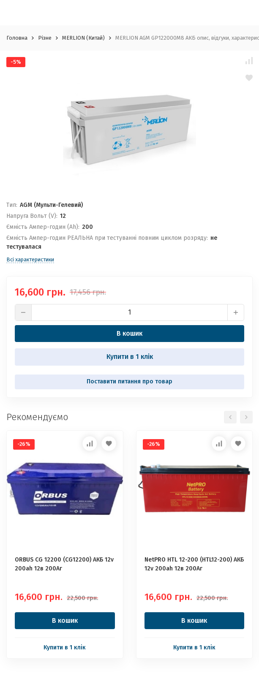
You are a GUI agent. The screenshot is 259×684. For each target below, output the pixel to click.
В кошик (129, 333)
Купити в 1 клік (129, 357)
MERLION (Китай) (83, 38)
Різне (45, 38)
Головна (16, 38)
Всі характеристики (30, 259)
